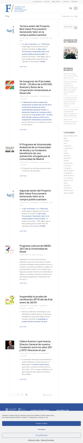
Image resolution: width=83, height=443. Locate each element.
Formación (45, 38)
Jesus (21, 40)
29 (22, 395)
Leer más (24, 66)
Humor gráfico (69, 171)
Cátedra (66, 141)
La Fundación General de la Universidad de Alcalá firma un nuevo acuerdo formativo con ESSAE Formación (70, 101)
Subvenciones (68, 190)
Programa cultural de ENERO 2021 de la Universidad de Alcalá (35, 248)
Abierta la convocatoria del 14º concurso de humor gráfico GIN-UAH (70, 76)
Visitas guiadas (69, 193)
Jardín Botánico (69, 175)
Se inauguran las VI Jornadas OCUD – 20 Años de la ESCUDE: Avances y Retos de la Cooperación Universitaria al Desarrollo (36, 87)
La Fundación (68, 178)
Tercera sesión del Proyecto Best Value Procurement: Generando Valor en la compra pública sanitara (35, 30)
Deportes (67, 156)
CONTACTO (66, 1)
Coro (65, 151)
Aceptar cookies (41, 423)
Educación (44, 305)
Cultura (34, 255)
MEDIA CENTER (56, 1)
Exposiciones (68, 163)
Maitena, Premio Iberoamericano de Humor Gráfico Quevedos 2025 (70, 121)
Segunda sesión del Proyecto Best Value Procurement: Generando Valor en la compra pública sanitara (35, 195)
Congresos (67, 146)
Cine (65, 143)
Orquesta (67, 185)
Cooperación (46, 96)
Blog (7, 16)
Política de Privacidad (47, 440)
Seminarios (67, 188)
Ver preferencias (41, 435)
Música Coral (68, 180)
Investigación (68, 173)
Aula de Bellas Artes (71, 136)
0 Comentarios (34, 38)
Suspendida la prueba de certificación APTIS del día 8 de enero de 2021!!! (36, 299)
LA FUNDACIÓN (37, 1)
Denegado (41, 429)
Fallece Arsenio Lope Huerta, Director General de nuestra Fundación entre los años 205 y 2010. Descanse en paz (36, 346)
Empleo (66, 161)
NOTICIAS (46, 1)
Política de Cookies (34, 440)
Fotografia (67, 168)
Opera (66, 183)
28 (18, 395)
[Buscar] (69, 8)
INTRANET (75, 1)
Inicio (71, 16)
